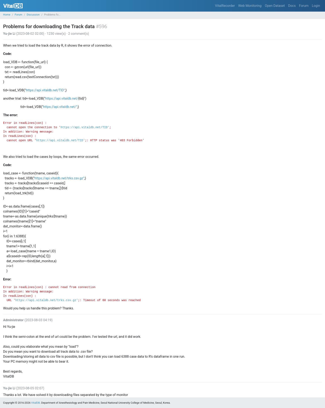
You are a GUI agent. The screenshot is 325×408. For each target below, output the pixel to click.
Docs (292, 6)
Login (316, 6)
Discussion (33, 14)
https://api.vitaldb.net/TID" (45, 90)
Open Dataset (275, 6)
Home (6, 14)
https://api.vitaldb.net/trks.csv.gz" (59, 178)
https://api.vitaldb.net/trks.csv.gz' (46, 300)
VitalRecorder (225, 6)
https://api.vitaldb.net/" (60, 107)
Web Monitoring (250, 6)
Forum (303, 6)
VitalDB (13, 5)
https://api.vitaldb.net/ (61, 98)
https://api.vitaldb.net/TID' (85, 127)
